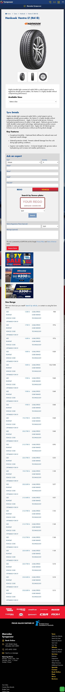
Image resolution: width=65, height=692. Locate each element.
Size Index (5, 667)
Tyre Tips (54, 628)
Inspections (55, 641)
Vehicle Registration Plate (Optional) (17, 224)
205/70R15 (26, 414)
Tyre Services (55, 643)
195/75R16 (26, 454)
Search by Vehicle (57, 619)
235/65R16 (26, 560)
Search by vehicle (31, 288)
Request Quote (12, 248)
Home (8, 14)
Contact (54, 652)
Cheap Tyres (5, 674)
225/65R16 (26, 533)
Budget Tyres (5, 672)
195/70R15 (26, 400)
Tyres (53, 616)
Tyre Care (54, 625)
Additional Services (57, 648)
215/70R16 (26, 493)
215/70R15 (26, 427)
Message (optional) (12, 230)
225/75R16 (26, 546)
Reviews (55, 661)
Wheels (54, 630)
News (54, 659)
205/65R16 (26, 467)
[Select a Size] (32, 101)
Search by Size (56, 621)
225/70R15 (26, 440)
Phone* (9, 171)
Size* (8, 160)
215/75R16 (26, 507)
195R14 (27, 361)
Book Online (56, 654)
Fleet (53, 657)
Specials (54, 650)
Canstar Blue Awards (8, 670)
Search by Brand (56, 623)
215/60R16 (26, 480)
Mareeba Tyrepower (32, 6)
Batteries (54, 639)
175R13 (27, 308)
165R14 (27, 321)
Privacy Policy (40, 242)
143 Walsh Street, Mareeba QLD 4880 (12, 628)
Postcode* (10, 183)
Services (54, 637)
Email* (9, 177)
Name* (9, 166)
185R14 (27, 334)
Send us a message (11, 636)
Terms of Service (51, 242)
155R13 (27, 294)
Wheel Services (56, 645)
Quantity (44, 160)
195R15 (27, 387)
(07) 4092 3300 (11, 632)
